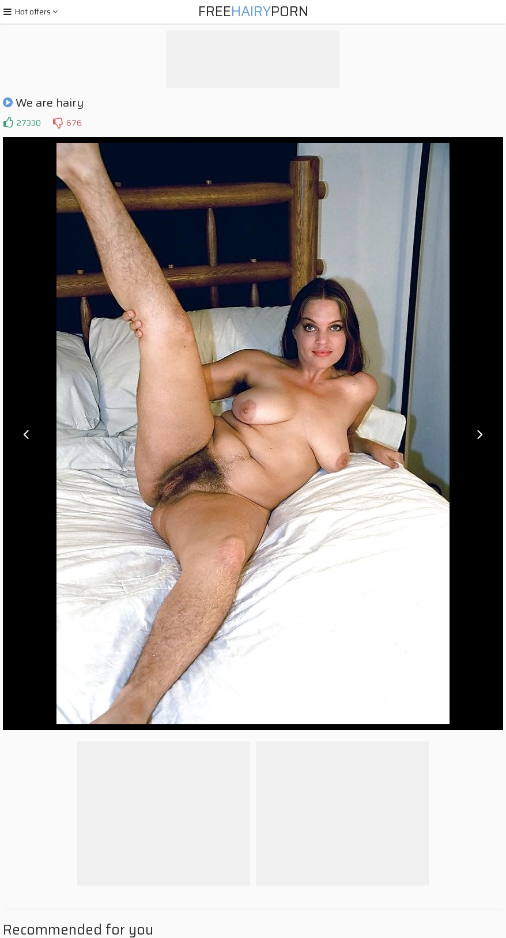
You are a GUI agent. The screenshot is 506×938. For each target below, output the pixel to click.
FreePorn (253, 11)
